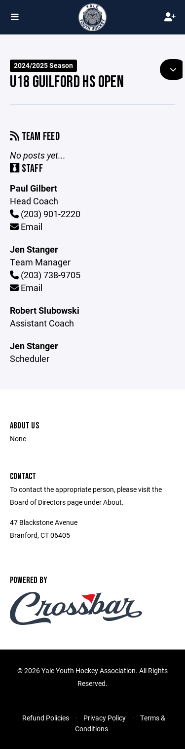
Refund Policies (45, 717)
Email (26, 226)
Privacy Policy (104, 717)
